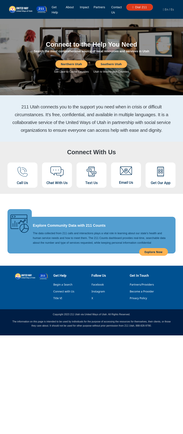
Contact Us (116, 10)
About (70, 7)
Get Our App (160, 183)
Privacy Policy (138, 298)
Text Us (91, 183)
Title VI (57, 298)
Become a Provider (142, 291)
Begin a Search (62, 284)
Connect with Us (63, 291)
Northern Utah (71, 64)
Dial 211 (139, 7)
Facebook (98, 284)
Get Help (55, 10)
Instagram (98, 291)
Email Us (126, 182)
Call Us (22, 183)
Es (172, 9)
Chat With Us (57, 183)
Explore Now (154, 252)
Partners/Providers (142, 284)
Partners (99, 7)
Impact (84, 7)
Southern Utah (111, 64)
